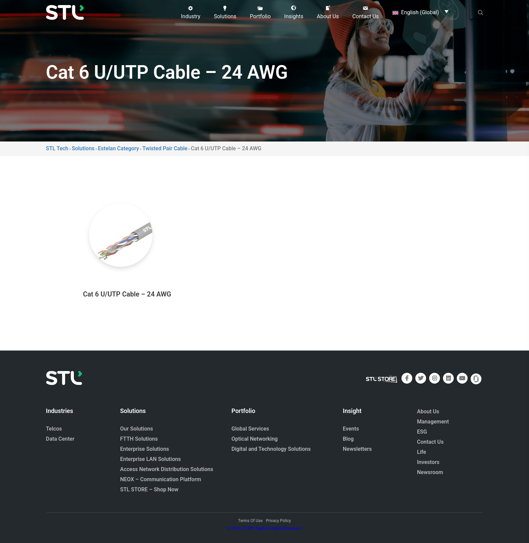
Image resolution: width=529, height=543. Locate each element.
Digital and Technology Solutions (271, 449)
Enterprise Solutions (144, 449)
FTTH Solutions (139, 439)
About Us (428, 411)
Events (351, 428)
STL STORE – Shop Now (149, 489)
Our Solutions (136, 428)
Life (421, 452)
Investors (428, 462)
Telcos (54, 428)
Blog (348, 439)
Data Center (60, 439)
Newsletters (357, 449)
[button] (190, 12)
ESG (422, 432)
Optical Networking (254, 439)
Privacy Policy (278, 520)
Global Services (250, 428)
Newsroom (430, 472)
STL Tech (256, 528)
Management (433, 421)
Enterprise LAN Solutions (150, 459)
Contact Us (430, 442)
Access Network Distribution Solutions (166, 469)
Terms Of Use (250, 520)
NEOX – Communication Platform (160, 479)
